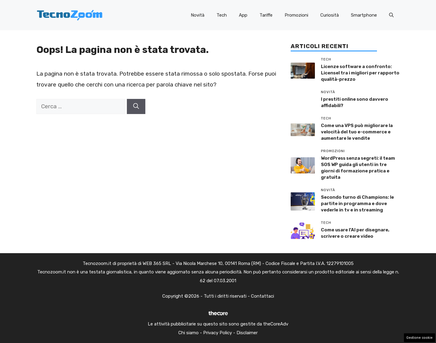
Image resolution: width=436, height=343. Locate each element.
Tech (221, 15)
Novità (197, 15)
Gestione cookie (419, 338)
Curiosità (329, 15)
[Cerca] (136, 106)
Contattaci (262, 296)
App (243, 15)
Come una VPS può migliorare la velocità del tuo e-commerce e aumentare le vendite (357, 132)
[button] (391, 15)
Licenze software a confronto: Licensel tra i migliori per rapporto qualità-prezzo (360, 73)
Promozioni (296, 15)
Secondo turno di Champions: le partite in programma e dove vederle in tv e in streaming (357, 203)
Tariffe (265, 15)
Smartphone (364, 15)
